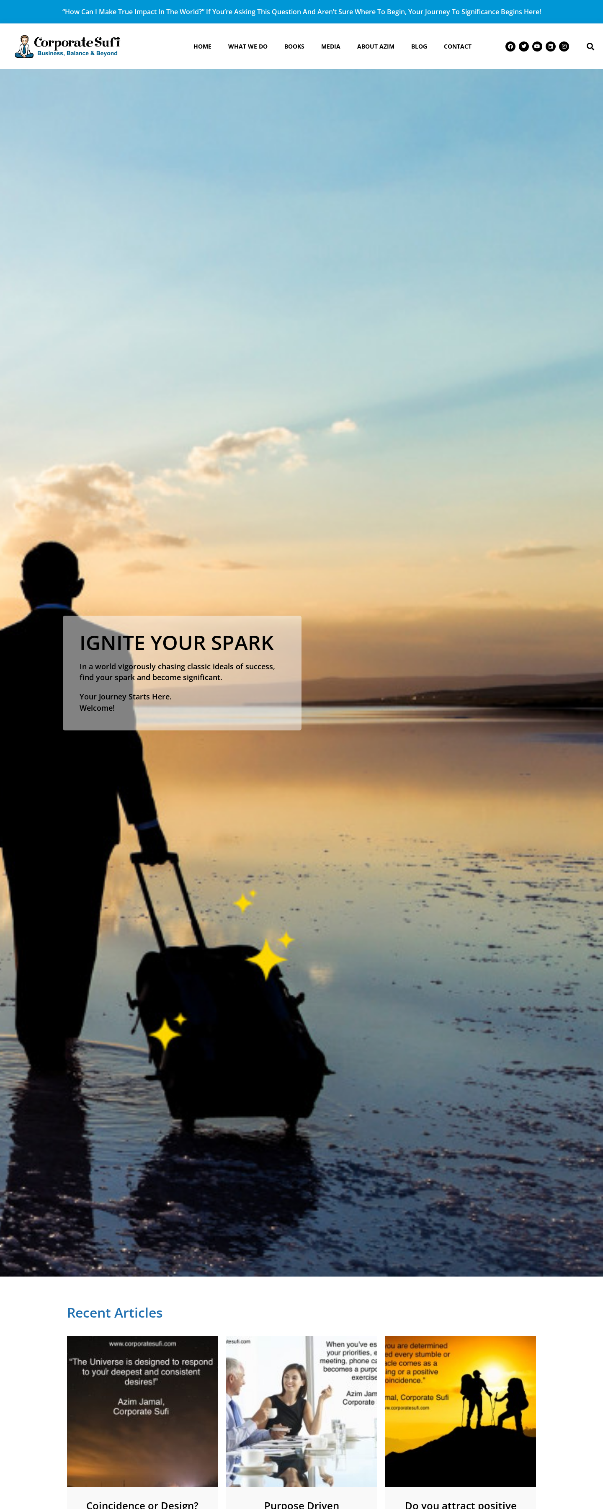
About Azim (375, 46)
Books (294, 46)
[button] (590, 46)
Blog (419, 46)
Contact (458, 46)
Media (330, 46)
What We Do (248, 46)
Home (202, 46)
